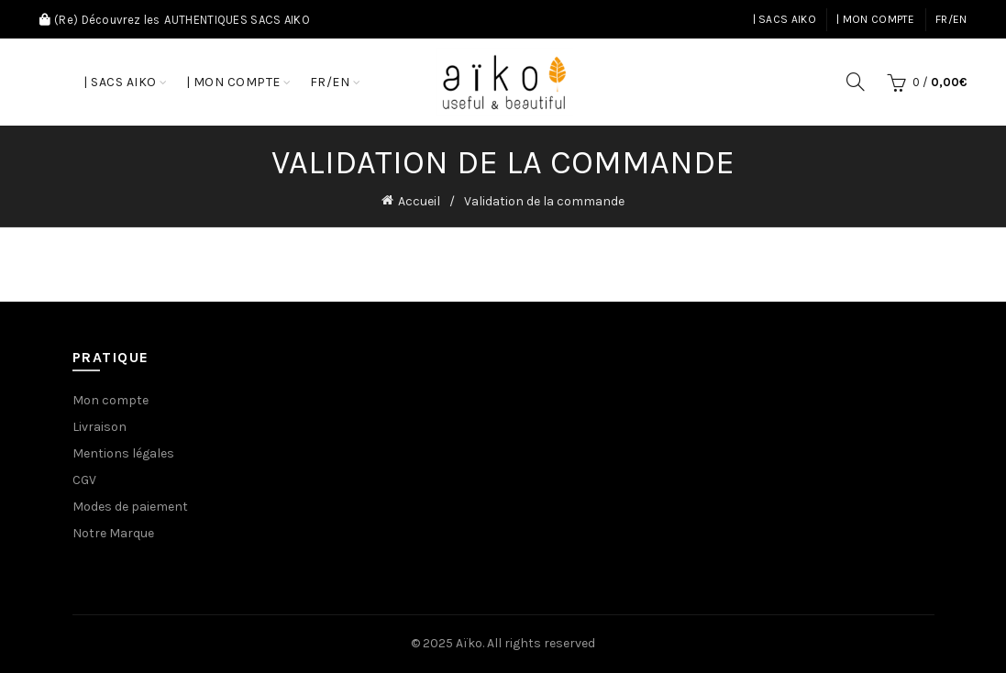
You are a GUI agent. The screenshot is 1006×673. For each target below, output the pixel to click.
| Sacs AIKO (784, 19)
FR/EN (951, 19)
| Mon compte (875, 19)
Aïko (469, 643)
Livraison (99, 427)
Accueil (419, 201)
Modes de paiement (130, 506)
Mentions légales (123, 453)
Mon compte (110, 400)
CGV (84, 480)
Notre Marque (113, 533)
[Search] (855, 81)
